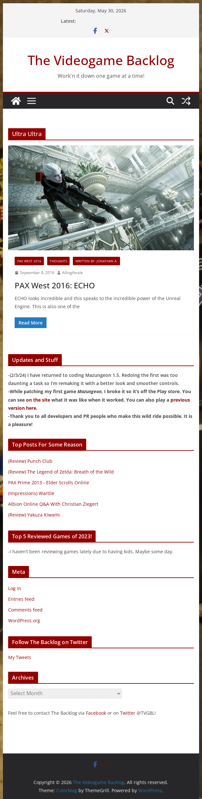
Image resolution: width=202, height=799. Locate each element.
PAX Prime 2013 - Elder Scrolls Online (48, 482)
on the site (38, 400)
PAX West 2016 (29, 261)
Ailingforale (72, 272)
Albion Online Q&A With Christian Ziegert (53, 504)
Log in (14, 588)
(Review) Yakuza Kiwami (34, 515)
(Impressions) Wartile (31, 493)
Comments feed (25, 610)
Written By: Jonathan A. (96, 261)
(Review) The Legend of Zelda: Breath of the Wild (61, 472)
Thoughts (58, 261)
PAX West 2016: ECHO (55, 285)
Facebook (96, 713)
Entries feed (21, 599)
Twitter (127, 713)
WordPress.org (24, 620)
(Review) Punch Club (30, 461)
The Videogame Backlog (101, 60)
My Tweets (19, 657)
